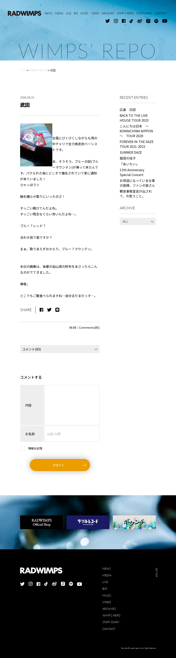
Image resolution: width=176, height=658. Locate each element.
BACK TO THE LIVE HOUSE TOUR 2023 (134, 118)
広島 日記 (128, 109)
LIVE (105, 582)
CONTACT (108, 629)
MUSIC (106, 595)
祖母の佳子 (128, 158)
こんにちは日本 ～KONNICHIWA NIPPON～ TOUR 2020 (136, 131)
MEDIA (106, 575)
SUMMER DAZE (131, 152)
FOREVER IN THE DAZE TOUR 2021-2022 (136, 144)
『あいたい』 (129, 164)
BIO (104, 588)
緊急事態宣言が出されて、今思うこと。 (136, 193)
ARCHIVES (109, 609)
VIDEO (106, 602)
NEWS (106, 568)
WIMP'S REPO (111, 615)
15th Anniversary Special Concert (132, 172)
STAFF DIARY (110, 622)
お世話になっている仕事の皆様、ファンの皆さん (137, 183)
